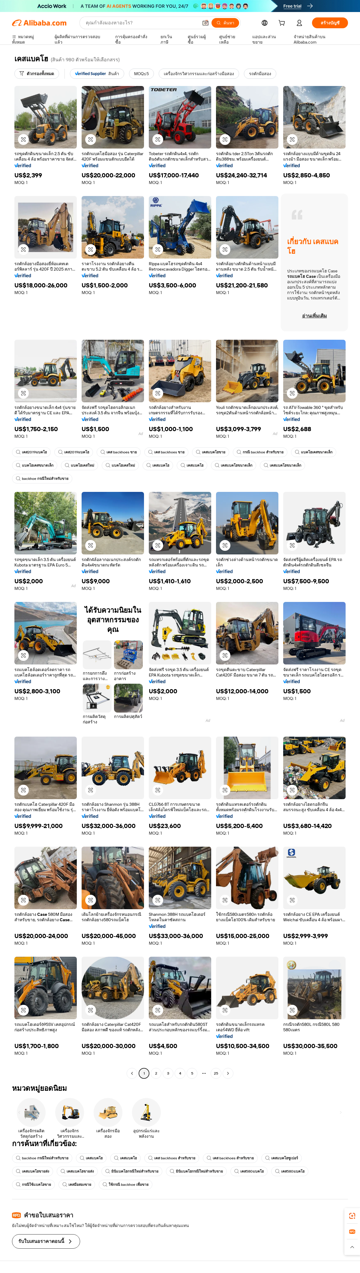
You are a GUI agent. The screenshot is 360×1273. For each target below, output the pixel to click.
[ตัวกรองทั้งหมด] (36, 74)
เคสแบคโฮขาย (210, 452)
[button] (205, 22)
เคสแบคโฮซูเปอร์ (281, 1158)
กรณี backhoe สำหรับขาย (260, 452)
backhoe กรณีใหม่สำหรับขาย (42, 478)
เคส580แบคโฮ (249, 1171)
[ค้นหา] (225, 23)
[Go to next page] (228, 1073)
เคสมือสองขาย (76, 1184)
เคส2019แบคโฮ (31, 452)
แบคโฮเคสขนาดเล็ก (313, 452)
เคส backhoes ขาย (118, 452)
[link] (352, 1216)
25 (216, 1073)
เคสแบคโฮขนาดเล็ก (233, 465)
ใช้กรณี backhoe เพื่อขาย (125, 1184)
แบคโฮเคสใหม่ (79, 465)
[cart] (282, 23)
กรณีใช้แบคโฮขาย (33, 1184)
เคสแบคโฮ (157, 465)
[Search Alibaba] (141, 23)
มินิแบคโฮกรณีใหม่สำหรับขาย (131, 1171)
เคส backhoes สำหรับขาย (171, 1158)
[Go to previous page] (132, 1073)
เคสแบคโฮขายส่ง (32, 1171)
